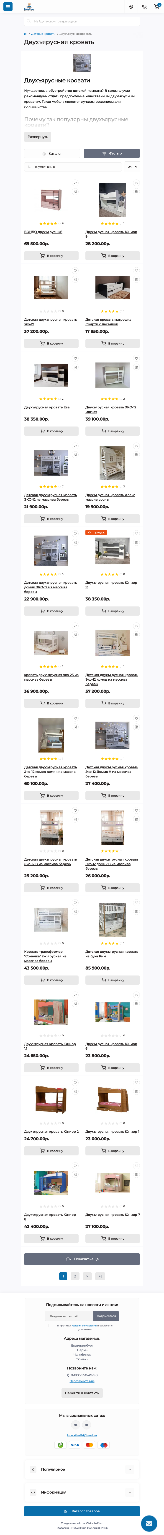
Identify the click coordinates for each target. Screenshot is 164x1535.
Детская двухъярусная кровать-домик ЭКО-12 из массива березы (51, 587)
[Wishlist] (75, 182)
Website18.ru (94, 1523)
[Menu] (8, 6)
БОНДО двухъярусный (43, 232)
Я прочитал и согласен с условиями (82, 1327)
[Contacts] (144, 6)
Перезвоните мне (82, 1381)
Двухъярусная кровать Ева (46, 407)
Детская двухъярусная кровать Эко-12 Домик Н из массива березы (111, 771)
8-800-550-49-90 (84, 1375)
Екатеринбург (82, 1345)
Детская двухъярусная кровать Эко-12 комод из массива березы (111, 679)
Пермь (82, 1350)
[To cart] (51, 255)
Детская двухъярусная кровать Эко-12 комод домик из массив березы (50, 771)
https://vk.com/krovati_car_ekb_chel (76, 1425)
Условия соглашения (84, 1325)
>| (100, 1276)
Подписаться (106, 1316)
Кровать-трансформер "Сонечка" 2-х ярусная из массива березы (45, 956)
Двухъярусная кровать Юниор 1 (112, 1132)
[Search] (29, 21)
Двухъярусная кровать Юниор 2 (51, 1132)
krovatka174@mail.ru (82, 1435)
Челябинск (82, 1354)
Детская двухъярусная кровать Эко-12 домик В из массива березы (111, 864)
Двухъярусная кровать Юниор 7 (112, 1215)
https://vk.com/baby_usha (87, 1425)
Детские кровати (43, 33)
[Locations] (131, 6)
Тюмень (82, 1359)
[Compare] (75, 191)
